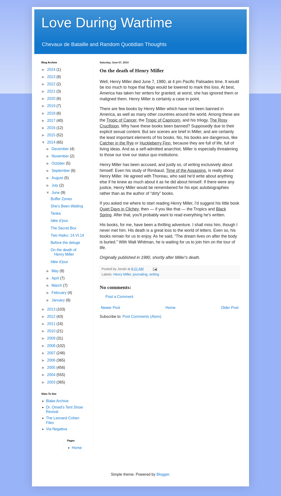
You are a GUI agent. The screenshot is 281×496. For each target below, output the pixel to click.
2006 (51, 360)
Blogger (162, 474)
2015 (51, 135)
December (61, 149)
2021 (51, 91)
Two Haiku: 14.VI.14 (67, 235)
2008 (51, 346)
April (56, 278)
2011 (51, 324)
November (61, 156)
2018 (51, 113)
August (58, 178)
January (59, 300)
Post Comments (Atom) (142, 317)
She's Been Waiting (67, 206)
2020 (51, 99)
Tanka (56, 213)
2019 (51, 106)
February (59, 293)
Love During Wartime (106, 22)
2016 (51, 128)
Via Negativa (56, 429)
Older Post (230, 308)
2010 (51, 331)
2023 (51, 77)
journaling (140, 274)
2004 (51, 375)
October (59, 163)
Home (170, 308)
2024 (51, 70)
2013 (51, 309)
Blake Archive (57, 401)
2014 (51, 142)
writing (154, 274)
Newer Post (110, 308)
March (57, 285)
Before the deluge (65, 243)
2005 (51, 367)
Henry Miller (122, 274)
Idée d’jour (59, 221)
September (61, 171)
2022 (51, 84)
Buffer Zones (61, 199)
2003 (51, 382)
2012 (51, 317)
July (55, 185)
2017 (51, 121)
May (56, 271)
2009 (51, 338)
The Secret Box (63, 228)
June (56, 193)
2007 (51, 353)
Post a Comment (119, 297)
